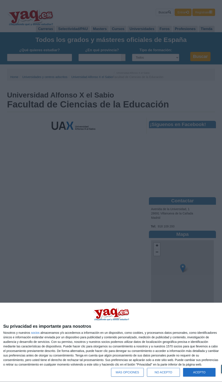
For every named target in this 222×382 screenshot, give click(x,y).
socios (35, 332)
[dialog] (111, 342)
